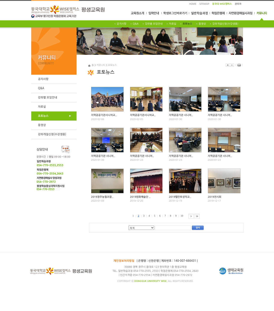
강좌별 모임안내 (154, 23)
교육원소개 (138, 15)
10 (182, 215)
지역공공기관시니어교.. (104, 115)
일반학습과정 (200, 15)
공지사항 (121, 23)
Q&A (136, 23)
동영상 (202, 23)
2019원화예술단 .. (140, 197)
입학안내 (154, 15)
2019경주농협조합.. (102, 197)
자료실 (172, 23)
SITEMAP (204, 4)
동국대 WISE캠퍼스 (222, 4)
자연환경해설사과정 (241, 15)
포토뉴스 (187, 23)
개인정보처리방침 (123, 260)
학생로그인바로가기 (176, 15)
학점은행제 (218, 15)
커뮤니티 (262, 15)
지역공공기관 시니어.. (181, 115)
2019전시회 (214, 197)
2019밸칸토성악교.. (180, 197)
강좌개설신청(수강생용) (225, 23)
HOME (192, 4)
